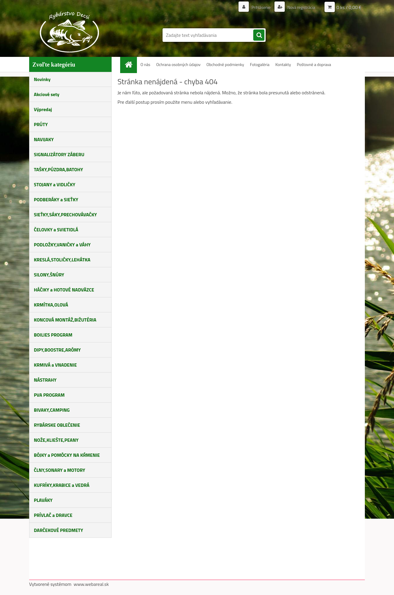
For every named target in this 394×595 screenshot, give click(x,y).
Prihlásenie (261, 7)
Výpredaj (43, 109)
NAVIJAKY (44, 139)
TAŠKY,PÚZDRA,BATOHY (58, 169)
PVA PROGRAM (49, 394)
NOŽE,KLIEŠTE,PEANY (56, 440)
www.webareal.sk (91, 584)
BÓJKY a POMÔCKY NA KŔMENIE (67, 455)
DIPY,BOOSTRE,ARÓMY (57, 349)
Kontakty (283, 64)
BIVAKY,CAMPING (52, 409)
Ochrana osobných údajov (178, 64)
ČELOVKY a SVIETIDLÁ (56, 229)
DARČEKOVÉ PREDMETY (58, 530)
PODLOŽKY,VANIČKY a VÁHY (62, 244)
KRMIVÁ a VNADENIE (55, 364)
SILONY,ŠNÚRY (49, 274)
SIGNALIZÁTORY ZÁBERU (59, 154)
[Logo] (69, 32)
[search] (259, 35)
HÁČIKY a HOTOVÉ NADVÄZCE (64, 289)
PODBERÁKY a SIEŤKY (56, 199)
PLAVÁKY (43, 500)
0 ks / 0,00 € (349, 7)
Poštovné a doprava (314, 64)
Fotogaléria (259, 64)
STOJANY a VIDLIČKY (54, 184)
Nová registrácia (301, 7)
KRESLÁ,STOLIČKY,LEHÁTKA (62, 259)
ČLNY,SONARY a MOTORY (59, 470)
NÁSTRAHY (45, 379)
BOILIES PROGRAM (53, 334)
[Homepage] (131, 64)
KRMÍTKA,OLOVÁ (51, 304)
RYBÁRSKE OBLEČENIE (57, 424)
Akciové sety (46, 94)
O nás (145, 64)
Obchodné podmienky (225, 64)
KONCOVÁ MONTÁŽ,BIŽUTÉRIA (65, 319)
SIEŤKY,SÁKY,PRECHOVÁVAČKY (65, 214)
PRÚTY (41, 124)
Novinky (42, 79)
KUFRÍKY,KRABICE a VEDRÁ (62, 485)
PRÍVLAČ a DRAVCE (53, 515)
